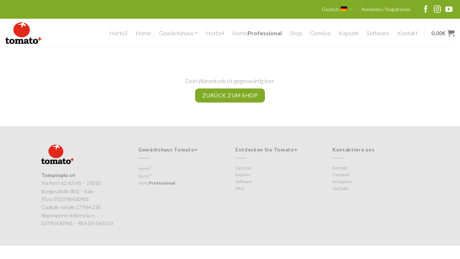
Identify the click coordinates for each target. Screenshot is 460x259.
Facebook (341, 174)
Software (378, 32)
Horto (118, 33)
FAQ (239, 188)
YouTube (340, 188)
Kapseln (349, 32)
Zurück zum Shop (230, 95)
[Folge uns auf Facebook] (425, 10)
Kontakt (407, 32)
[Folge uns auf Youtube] (448, 10)
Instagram (342, 181)
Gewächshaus (178, 33)
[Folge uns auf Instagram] (437, 10)
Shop (296, 32)
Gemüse (320, 32)
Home (143, 32)
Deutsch (337, 9)
